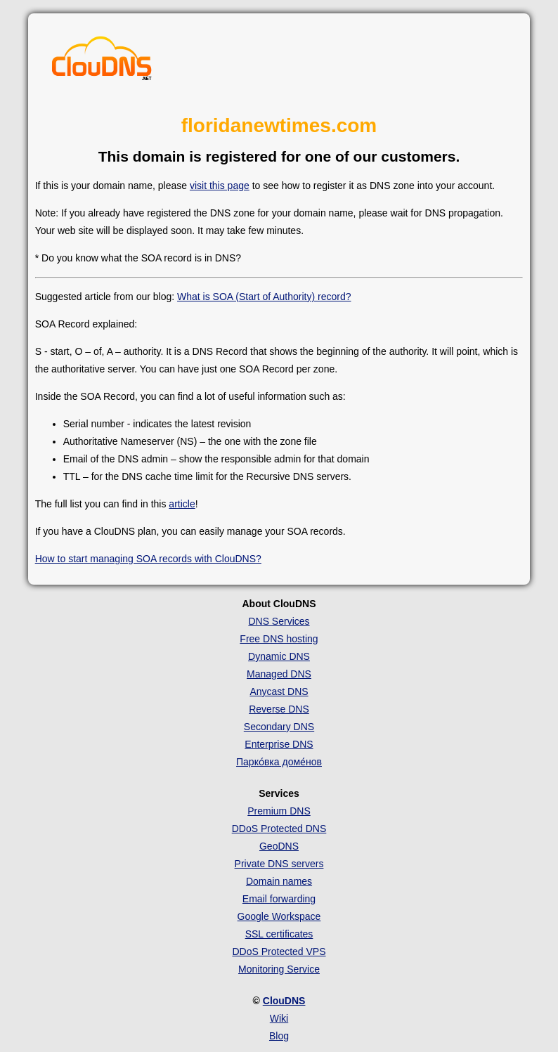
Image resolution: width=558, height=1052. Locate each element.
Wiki (279, 1018)
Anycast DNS (278, 691)
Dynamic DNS (279, 656)
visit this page (219, 185)
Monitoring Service (279, 969)
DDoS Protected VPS (278, 951)
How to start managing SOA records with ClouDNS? (148, 558)
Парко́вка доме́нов (279, 761)
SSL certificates (279, 934)
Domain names (279, 881)
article (182, 503)
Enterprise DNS (279, 744)
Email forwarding (279, 898)
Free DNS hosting (279, 638)
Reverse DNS (279, 709)
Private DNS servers (279, 863)
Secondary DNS (279, 726)
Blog (279, 1035)
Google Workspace (279, 916)
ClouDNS (284, 1000)
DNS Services (278, 621)
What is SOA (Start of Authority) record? (264, 296)
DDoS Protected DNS (279, 828)
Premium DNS (278, 811)
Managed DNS (279, 674)
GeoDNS (279, 846)
